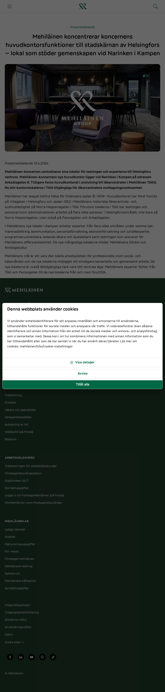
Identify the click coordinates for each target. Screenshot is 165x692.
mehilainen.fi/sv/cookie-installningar (46, 346)
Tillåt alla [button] (82, 384)
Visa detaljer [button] (82, 362)
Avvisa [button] (83, 373)
